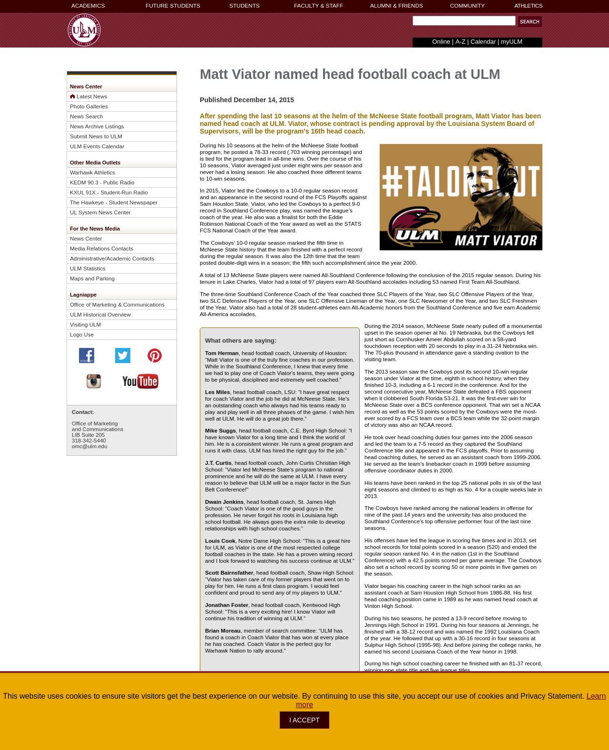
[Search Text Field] (464, 21)
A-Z (460, 41)
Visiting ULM (85, 324)
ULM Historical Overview (100, 314)
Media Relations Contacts (101, 248)
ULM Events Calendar (97, 146)
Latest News (92, 96)
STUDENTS (244, 5)
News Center (86, 238)
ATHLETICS (528, 5)
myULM (511, 41)
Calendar (483, 41)
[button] (530, 22)
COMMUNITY (467, 5)
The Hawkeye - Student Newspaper (113, 202)
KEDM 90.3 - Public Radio (102, 182)
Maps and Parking (92, 278)
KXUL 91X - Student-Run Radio (109, 192)
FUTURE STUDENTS (173, 5)
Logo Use (82, 334)
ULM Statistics (88, 268)
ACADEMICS (88, 5)
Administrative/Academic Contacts (112, 258)
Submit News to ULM (96, 136)
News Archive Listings (97, 126)
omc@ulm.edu (89, 446)
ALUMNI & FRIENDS (396, 5)
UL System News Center (100, 212)
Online (441, 41)
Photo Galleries (89, 106)
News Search (86, 116)
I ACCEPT (304, 720)
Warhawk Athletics (92, 172)
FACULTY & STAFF (318, 5)
